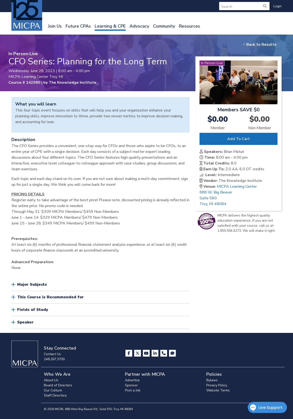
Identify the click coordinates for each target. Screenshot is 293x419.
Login (277, 6)
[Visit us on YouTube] (146, 353)
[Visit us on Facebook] (129, 353)
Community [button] (164, 26)
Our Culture (53, 390)
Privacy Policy (216, 385)
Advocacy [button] (139, 26)
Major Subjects (32, 284)
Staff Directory (55, 395)
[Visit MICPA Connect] (172, 353)
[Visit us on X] (138, 353)
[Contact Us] (164, 353)
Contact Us (52, 354)
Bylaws (212, 380)
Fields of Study (32, 309)
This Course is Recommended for (50, 297)
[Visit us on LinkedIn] (155, 353)
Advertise (132, 380)
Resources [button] (189, 26)
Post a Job (132, 390)
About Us (51, 380)
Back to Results (260, 44)
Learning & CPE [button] (110, 26)
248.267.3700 (54, 359)
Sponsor (131, 385)
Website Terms (218, 390)
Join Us (55, 26)
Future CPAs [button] (78, 26)
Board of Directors (58, 385)
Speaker (25, 322)
